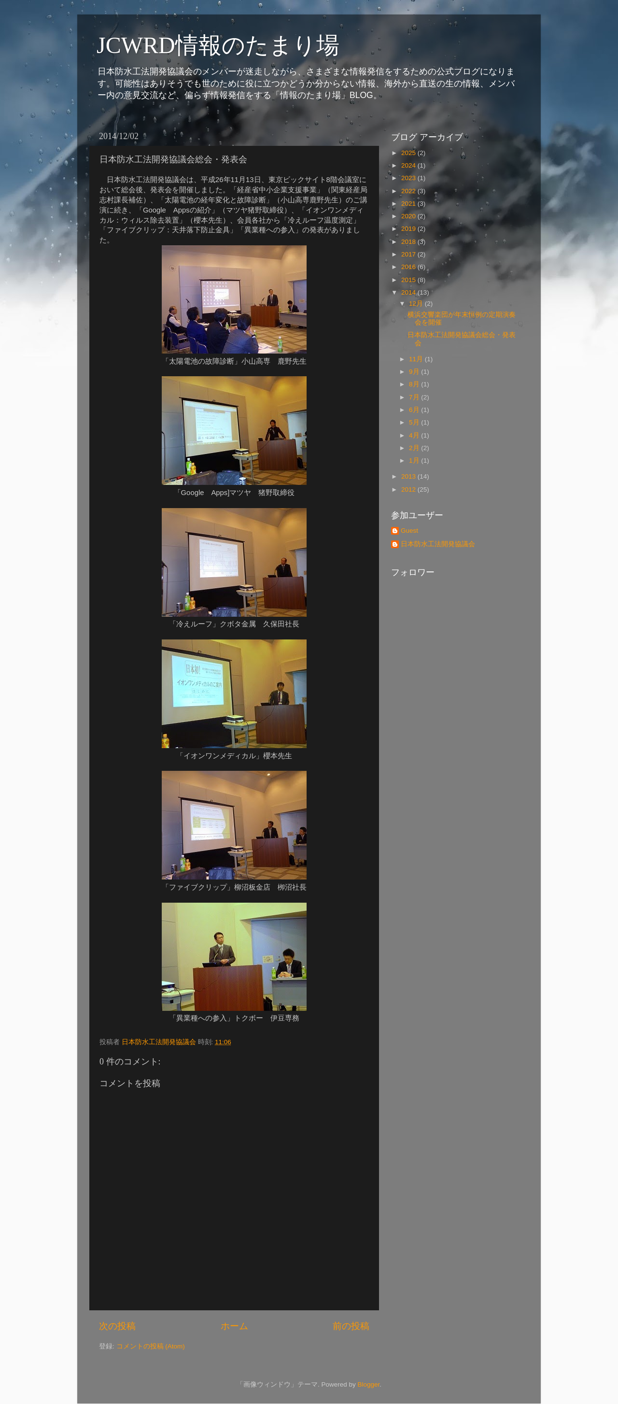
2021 (409, 203)
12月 (417, 303)
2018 (409, 241)
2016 (409, 266)
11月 (417, 359)
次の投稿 (117, 1326)
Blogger (368, 1384)
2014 (409, 292)
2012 (409, 489)
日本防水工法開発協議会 (438, 544)
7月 (415, 397)
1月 (415, 460)
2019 (409, 228)
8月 (415, 384)
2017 (409, 254)
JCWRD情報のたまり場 (218, 45)
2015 (409, 280)
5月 (415, 422)
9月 (415, 371)
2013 (409, 476)
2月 (415, 448)
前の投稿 (351, 1326)
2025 (409, 152)
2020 (409, 216)
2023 (409, 178)
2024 (409, 165)
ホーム (234, 1326)
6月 (415, 409)
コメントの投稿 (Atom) (150, 1346)
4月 (415, 435)
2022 (409, 191)
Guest (409, 530)
